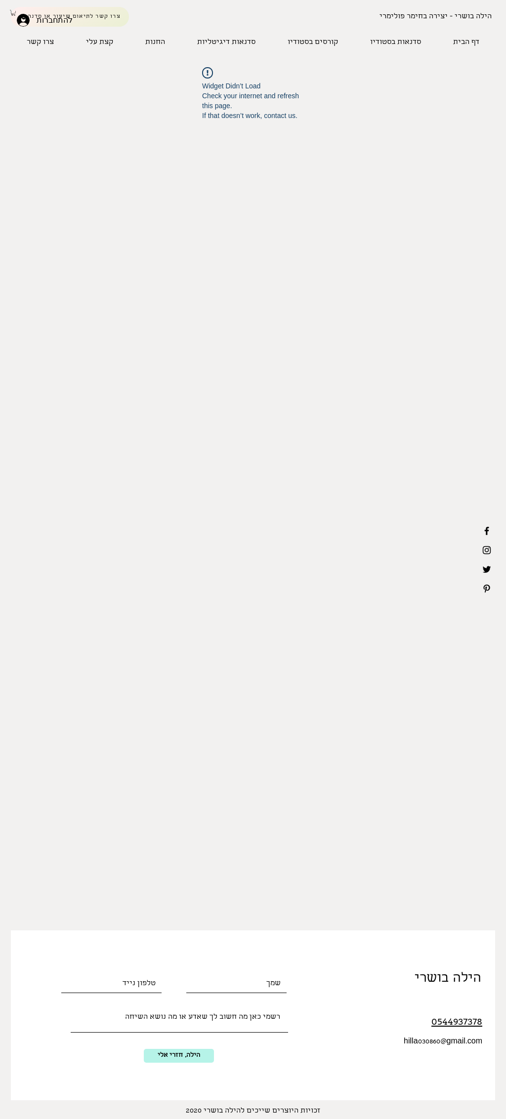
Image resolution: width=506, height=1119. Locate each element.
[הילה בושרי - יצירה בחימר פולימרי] (436, 17)
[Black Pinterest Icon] (486, 588)
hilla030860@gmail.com (443, 1042)
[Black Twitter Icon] (486, 569)
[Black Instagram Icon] (486, 550)
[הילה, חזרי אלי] (179, 1056)
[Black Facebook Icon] (486, 530)
